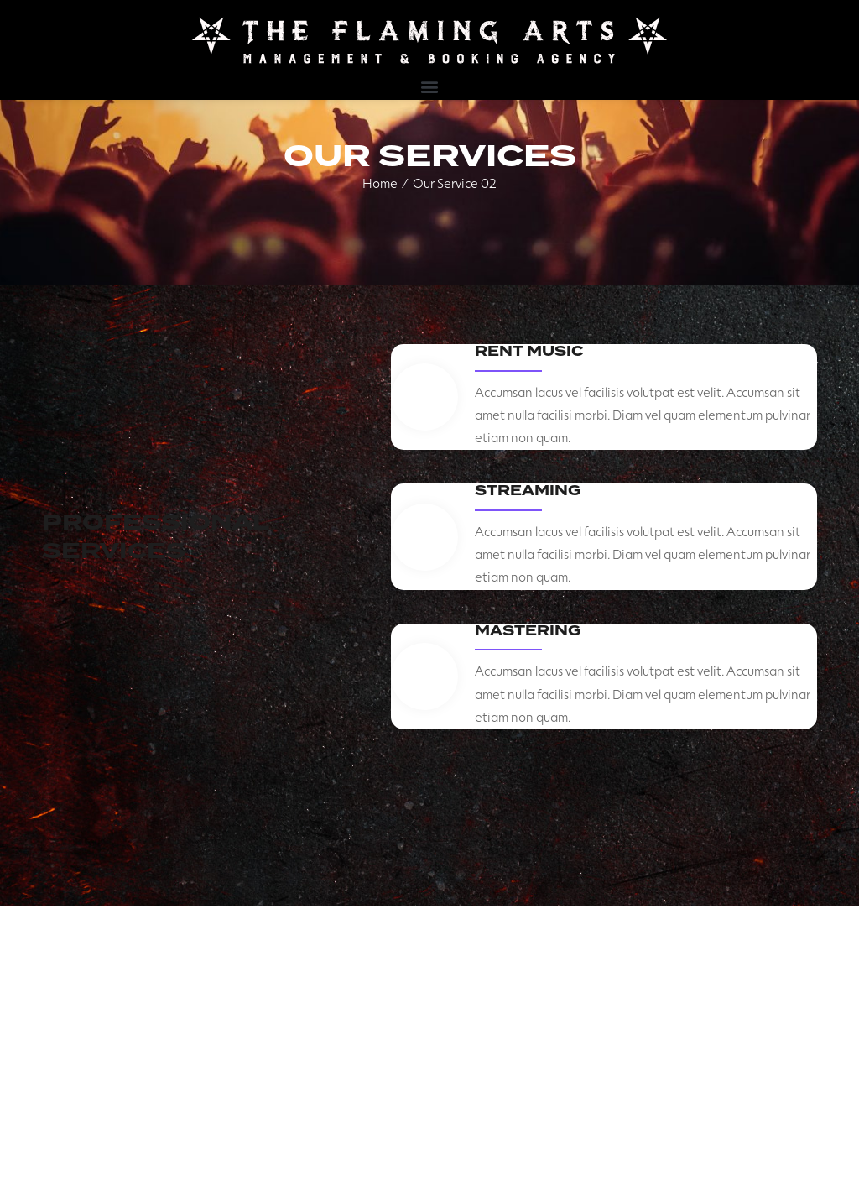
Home (380, 182)
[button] (430, 86)
